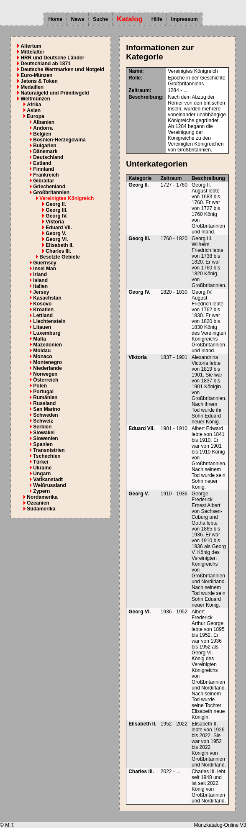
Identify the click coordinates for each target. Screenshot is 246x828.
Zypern (41, 491)
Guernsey (44, 263)
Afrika (34, 105)
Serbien (42, 427)
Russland (44, 403)
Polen (40, 386)
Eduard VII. (59, 228)
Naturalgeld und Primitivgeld (54, 93)
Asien (34, 110)
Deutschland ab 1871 (45, 64)
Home (55, 19)
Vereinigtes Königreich (66, 198)
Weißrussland (49, 485)
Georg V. (56, 233)
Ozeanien (38, 503)
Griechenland (49, 187)
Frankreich (46, 175)
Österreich (45, 380)
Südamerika (41, 509)
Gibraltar (43, 181)
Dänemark (45, 151)
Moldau (42, 351)
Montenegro (47, 362)
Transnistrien (48, 450)
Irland (40, 274)
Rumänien (45, 397)
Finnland (43, 169)
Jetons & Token (38, 81)
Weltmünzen (35, 99)
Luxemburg (46, 333)
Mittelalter (32, 52)
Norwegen (45, 374)
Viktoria (55, 222)
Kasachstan (47, 298)
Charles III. (58, 251)
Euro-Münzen (36, 75)
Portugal (43, 392)
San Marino (46, 409)
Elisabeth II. (60, 245)
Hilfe (156, 19)
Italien (40, 286)
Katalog (130, 19)
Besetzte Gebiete (59, 257)
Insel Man (44, 269)
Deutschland (48, 157)
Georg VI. (57, 239)
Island (40, 280)
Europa (35, 116)
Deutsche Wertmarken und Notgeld (62, 69)
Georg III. (56, 210)
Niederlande (47, 368)
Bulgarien (44, 146)
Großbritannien (51, 192)
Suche (100, 19)
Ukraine (42, 468)
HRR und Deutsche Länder (52, 58)
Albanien (43, 122)
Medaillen (32, 87)
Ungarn (42, 474)
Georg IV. (56, 216)
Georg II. (56, 204)
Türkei (40, 462)
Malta (39, 339)
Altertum (30, 46)
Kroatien (43, 310)
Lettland (43, 315)
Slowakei (43, 433)
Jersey (41, 292)
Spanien (43, 444)
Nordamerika (42, 497)
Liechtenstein (49, 321)
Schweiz (43, 421)
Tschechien (46, 456)
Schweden (45, 415)
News (77, 19)
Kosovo (42, 304)
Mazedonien (47, 345)
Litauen (42, 327)
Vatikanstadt (48, 479)
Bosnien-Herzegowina (59, 140)
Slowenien (45, 438)
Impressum (184, 19)
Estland (42, 163)
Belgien (42, 134)
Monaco (42, 356)
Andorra (43, 128)
